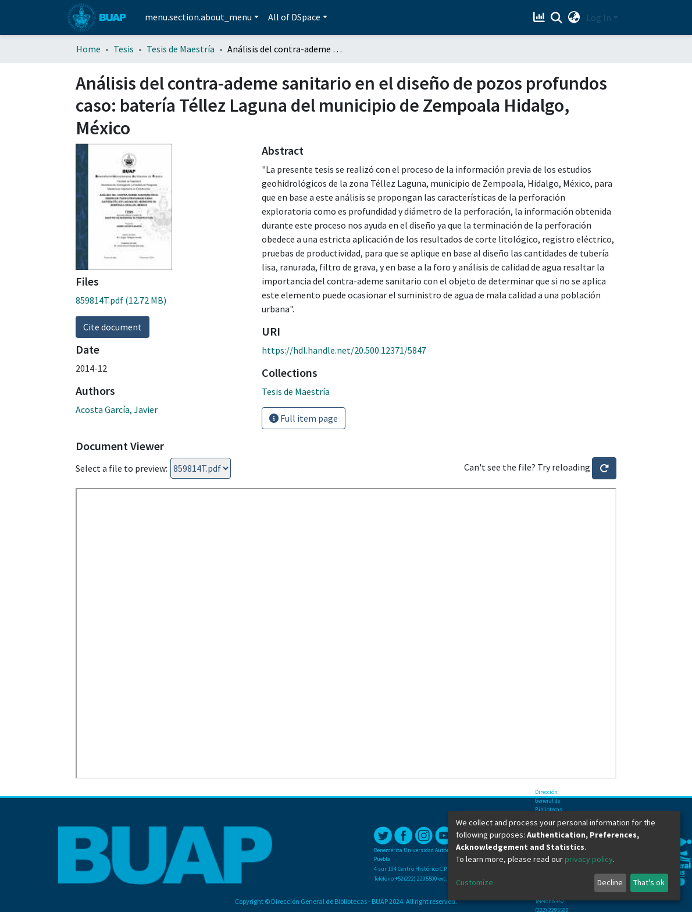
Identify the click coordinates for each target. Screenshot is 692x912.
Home (88, 49)
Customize (474, 882)
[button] (574, 17)
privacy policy (589, 859)
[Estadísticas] (540, 17)
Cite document (112, 327)
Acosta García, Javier (117, 409)
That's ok (649, 882)
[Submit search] (557, 18)
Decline (610, 882)
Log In (598, 17)
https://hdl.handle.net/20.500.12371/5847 (344, 350)
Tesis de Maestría (181, 49)
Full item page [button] (303, 418)
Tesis (123, 49)
